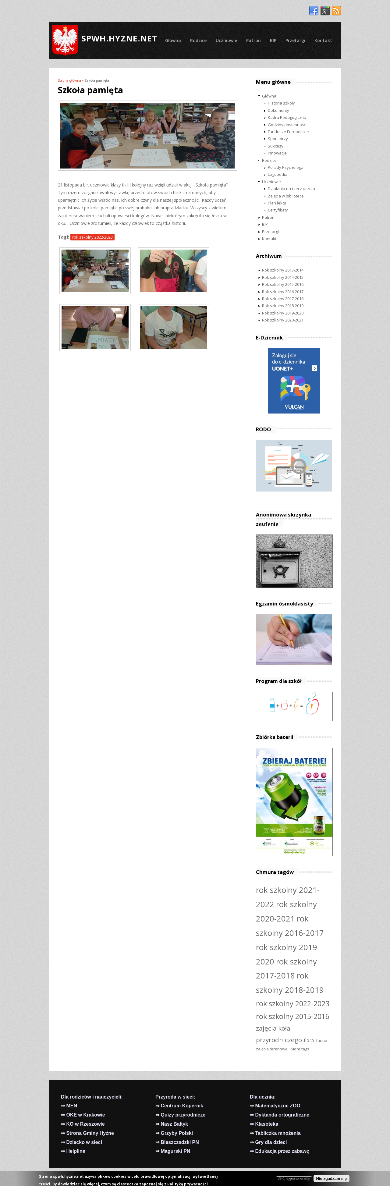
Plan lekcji (277, 203)
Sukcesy (275, 146)
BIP (273, 40)
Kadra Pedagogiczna (287, 117)
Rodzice (198, 40)
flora (309, 1040)
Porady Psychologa (285, 167)
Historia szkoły (281, 103)
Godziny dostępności (287, 124)
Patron (253, 40)
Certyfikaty (278, 210)
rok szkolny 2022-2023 (92, 237)
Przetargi (295, 40)
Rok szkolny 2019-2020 (282, 313)
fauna (321, 1040)
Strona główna (69, 80)
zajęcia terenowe (272, 1049)
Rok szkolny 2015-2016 (282, 284)
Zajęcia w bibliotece (286, 196)
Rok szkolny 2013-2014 (282, 270)
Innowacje (277, 153)
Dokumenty (278, 110)
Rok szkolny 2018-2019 (282, 305)
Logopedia (277, 174)
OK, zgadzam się (294, 1179)
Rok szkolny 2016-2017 (282, 291)
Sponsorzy (278, 138)
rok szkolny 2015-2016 (292, 1016)
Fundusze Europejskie (288, 131)
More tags (300, 1049)
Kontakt (323, 40)
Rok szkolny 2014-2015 (282, 277)
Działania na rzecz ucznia (291, 188)
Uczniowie (226, 40)
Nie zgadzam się (331, 1179)
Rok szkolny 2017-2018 (282, 298)
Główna (173, 40)
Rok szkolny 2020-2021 (282, 320)
